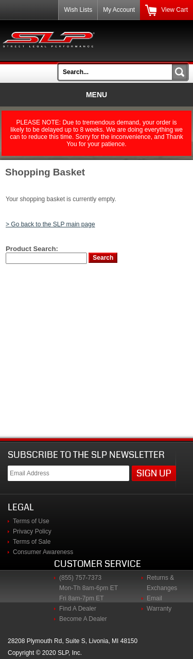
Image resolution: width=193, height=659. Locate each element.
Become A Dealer (83, 618)
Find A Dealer (77, 608)
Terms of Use (31, 521)
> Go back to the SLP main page (50, 224)
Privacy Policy (32, 531)
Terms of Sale (31, 541)
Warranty (159, 608)
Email (154, 598)
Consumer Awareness (43, 552)
